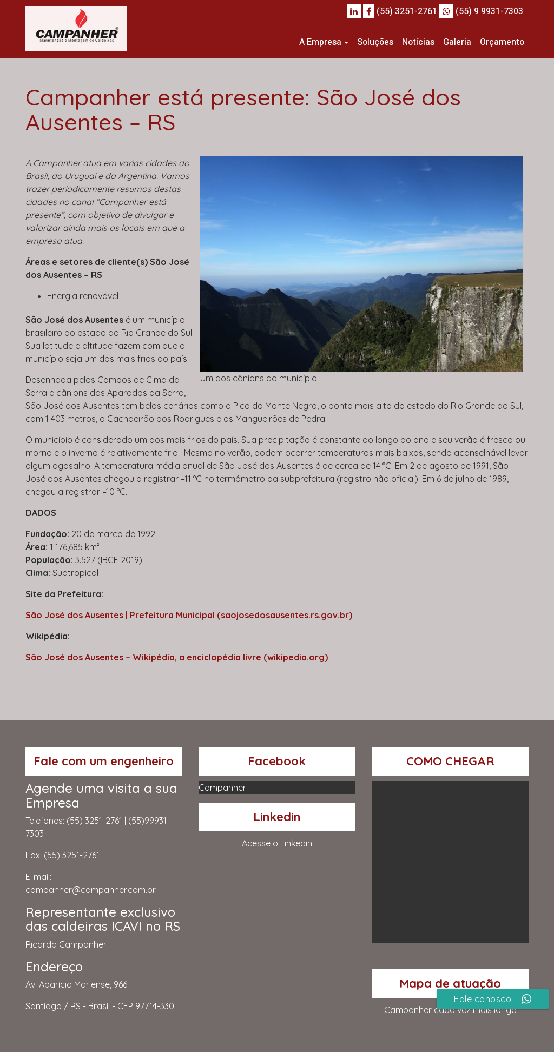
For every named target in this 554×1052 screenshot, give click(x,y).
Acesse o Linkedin (277, 843)
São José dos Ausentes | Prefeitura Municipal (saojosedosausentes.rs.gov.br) (188, 615)
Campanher (222, 787)
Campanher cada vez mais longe (450, 1009)
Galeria (457, 42)
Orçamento (502, 42)
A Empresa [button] (320, 42)
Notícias (418, 42)
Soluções (375, 42)
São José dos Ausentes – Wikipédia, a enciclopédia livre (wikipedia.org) (176, 657)
